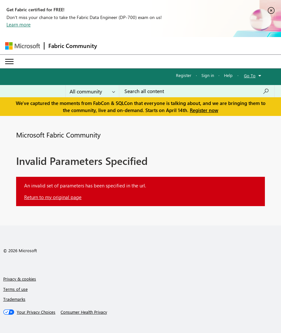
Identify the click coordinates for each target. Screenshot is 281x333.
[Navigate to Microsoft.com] (22, 46)
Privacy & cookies (19, 278)
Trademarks (14, 299)
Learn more (18, 24)
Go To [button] (250, 75)
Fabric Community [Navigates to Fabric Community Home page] (72, 46)
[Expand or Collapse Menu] (9, 61)
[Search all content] (197, 91)
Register (183, 75)
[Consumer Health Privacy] (84, 312)
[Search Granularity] (92, 91)
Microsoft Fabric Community (58, 134)
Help (228, 75)
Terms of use (15, 289)
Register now (204, 110)
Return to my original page (53, 197)
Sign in (207, 75)
